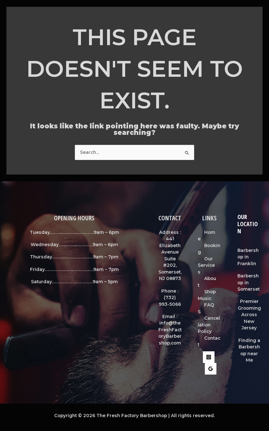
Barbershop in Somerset (248, 282)
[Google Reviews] (210, 369)
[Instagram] (208, 357)
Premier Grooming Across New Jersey (249, 314)
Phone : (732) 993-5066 (170, 297)
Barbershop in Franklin (248, 257)
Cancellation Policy (209, 325)
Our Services (206, 265)
